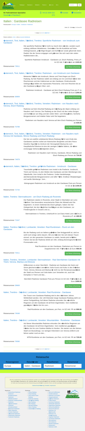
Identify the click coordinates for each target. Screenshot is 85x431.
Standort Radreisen (54, 423)
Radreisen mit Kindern (54, 395)
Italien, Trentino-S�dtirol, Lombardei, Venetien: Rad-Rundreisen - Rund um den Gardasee (38, 228)
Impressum (53, 385)
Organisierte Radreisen (55, 405)
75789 (17, 127)
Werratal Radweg (32, 405)
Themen (44, 5)
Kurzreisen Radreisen (54, 402)
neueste (22, 37)
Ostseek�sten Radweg (34, 408)
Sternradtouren (52, 422)
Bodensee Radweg (33, 398)
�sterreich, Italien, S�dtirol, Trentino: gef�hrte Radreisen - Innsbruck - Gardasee (39, 166)
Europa (14, 24)
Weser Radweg (32, 407)
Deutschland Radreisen (14, 392)
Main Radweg (32, 402)
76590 (17, 341)
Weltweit (37, 5)
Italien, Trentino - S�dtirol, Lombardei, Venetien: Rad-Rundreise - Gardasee (37, 292)
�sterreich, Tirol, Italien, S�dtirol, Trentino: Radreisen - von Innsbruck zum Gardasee (41, 73)
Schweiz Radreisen (13, 412)
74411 (17, 253)
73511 (17, 66)
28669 (17, 285)
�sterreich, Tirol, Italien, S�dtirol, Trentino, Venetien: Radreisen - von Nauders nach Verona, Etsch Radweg (40, 104)
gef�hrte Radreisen (54, 398)
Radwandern (52, 425)
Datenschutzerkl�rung (38, 385)
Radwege (22, 5)
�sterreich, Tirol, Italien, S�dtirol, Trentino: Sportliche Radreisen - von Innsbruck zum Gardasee (41, 41)
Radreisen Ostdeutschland (15, 400)
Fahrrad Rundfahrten (54, 407)
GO (79, 5)
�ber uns (51, 5)
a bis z (14, 37)
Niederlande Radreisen (14, 415)
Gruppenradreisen (53, 397)
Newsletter (77, 13)
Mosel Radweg (32, 393)
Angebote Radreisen (54, 417)
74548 (17, 313)
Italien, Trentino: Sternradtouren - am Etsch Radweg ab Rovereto (32, 197)
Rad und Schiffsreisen (54, 392)
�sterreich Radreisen (14, 408)
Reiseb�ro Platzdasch (11, 15)
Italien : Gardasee (21, 24)
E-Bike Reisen (52, 400)
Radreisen (30, 5)
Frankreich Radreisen (13, 417)
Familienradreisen (53, 393)
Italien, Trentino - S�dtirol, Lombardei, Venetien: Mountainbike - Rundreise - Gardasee (41, 320)
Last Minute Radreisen (54, 418)
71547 (17, 220)
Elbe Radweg (31, 403)
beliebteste (27, 37)
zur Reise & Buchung (73, 67)
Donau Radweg (32, 392)
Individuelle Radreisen (54, 403)
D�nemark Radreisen (14, 413)
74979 (17, 159)
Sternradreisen (52, 420)
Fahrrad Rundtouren (54, 408)
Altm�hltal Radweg (33, 400)
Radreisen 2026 (53, 427)
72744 (17, 190)
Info (57, 5)
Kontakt (64, 13)
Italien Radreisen (12, 410)
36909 (17, 97)
